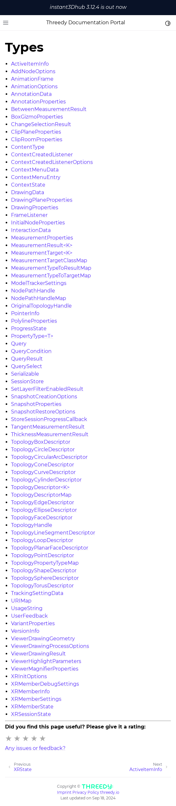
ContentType (27, 147)
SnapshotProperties (36, 404)
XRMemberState (32, 707)
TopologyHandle (31, 525)
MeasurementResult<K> (41, 245)
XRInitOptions (29, 676)
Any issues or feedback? (35, 748)
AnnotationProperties (38, 102)
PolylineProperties (34, 321)
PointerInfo (25, 313)
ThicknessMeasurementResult (49, 434)
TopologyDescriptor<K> (40, 487)
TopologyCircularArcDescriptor (49, 457)
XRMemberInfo (30, 691)
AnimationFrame (32, 79)
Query (18, 344)
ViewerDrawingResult (38, 654)
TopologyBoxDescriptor (40, 442)
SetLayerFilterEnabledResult (47, 389)
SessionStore (27, 381)
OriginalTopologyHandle (41, 306)
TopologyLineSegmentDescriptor (53, 533)
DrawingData (27, 192)
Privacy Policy (85, 792)
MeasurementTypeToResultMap (51, 268)
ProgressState (29, 328)
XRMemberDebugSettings (45, 684)
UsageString (27, 608)
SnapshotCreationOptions (44, 397)
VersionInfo (25, 631)
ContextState (28, 185)
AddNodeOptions (33, 71)
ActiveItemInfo (30, 64)
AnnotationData (31, 94)
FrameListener (29, 215)
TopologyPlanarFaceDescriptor (49, 548)
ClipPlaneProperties (36, 132)
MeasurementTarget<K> (41, 253)
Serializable (25, 374)
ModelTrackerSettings (38, 283)
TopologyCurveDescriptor (43, 472)
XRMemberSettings (36, 699)
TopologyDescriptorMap (41, 495)
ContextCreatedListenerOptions (52, 162)
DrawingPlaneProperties (41, 200)
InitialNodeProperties (38, 223)
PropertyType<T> (32, 336)
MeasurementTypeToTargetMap (51, 276)
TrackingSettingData (37, 593)
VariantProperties (33, 623)
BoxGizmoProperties (37, 117)
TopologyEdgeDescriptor (42, 502)
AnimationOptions (34, 86)
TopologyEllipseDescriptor (44, 510)
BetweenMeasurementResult (49, 109)
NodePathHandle (33, 291)
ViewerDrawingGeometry (43, 639)
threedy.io (109, 792)
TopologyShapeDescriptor (44, 570)
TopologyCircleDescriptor (43, 449)
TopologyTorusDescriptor (42, 586)
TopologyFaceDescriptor (41, 518)
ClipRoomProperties (36, 139)
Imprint (64, 792)
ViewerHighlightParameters (46, 661)
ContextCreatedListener (42, 155)
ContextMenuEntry (35, 177)
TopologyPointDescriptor (42, 555)
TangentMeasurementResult (48, 427)
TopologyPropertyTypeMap (45, 563)
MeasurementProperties (42, 238)
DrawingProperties (34, 207)
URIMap (21, 601)
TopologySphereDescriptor (45, 578)
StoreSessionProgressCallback (49, 419)
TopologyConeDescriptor (42, 465)
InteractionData (31, 230)
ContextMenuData (35, 170)
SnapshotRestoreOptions (43, 412)
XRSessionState (31, 714)
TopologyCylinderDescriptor (46, 480)
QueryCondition (31, 351)
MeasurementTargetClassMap (49, 260)
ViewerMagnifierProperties (44, 669)
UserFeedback (29, 616)
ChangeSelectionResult (41, 124)
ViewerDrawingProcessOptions (50, 646)
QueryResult (27, 359)
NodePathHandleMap (38, 298)
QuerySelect (26, 366)
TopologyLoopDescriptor (42, 540)
